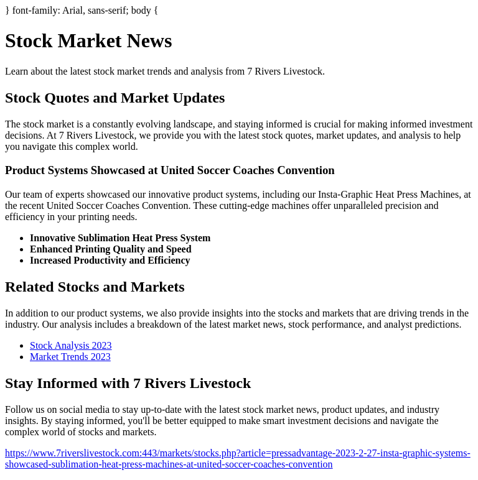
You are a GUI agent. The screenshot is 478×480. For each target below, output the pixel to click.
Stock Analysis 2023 (71, 345)
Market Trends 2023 (70, 356)
